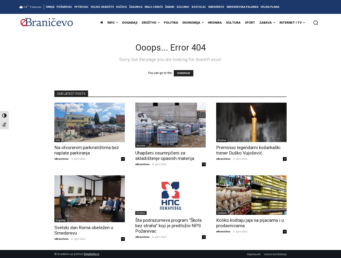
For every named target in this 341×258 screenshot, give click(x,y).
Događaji (61, 220)
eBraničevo (61, 158)
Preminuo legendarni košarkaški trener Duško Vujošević (248, 150)
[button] (315, 22)
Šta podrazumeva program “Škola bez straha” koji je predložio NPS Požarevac (168, 226)
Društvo (221, 140)
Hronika (141, 145)
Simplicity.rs (91, 254)
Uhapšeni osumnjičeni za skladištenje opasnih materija (164, 155)
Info (58, 140)
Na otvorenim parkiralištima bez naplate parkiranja (86, 150)
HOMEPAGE (183, 73)
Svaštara (222, 212)
